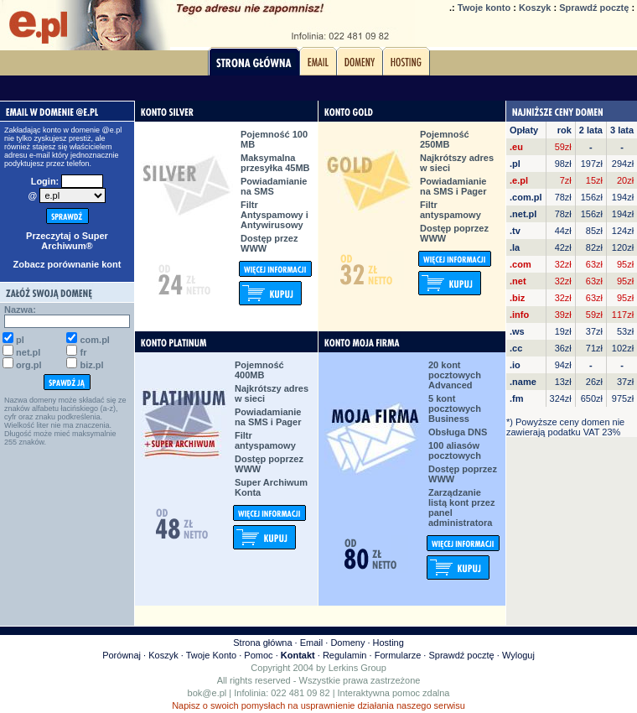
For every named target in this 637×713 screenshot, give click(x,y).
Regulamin (345, 655)
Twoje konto (484, 8)
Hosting (388, 643)
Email (312, 643)
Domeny (347, 643)
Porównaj (121, 655)
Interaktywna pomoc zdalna (394, 693)
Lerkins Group (357, 668)
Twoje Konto (211, 655)
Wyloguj (518, 655)
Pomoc (258, 655)
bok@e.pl (207, 693)
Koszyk (535, 8)
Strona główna (262, 643)
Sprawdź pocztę (594, 8)
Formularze (398, 655)
